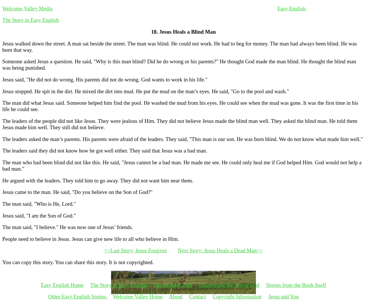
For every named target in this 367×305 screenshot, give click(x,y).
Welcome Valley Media (27, 8)
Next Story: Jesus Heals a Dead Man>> (220, 250)
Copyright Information (237, 296)
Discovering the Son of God (229, 285)
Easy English (291, 8)
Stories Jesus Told (172, 285)
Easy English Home (62, 285)
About (176, 296)
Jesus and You (283, 296)
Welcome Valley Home (137, 296)
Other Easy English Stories (78, 296)
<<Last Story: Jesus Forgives (135, 250)
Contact (197, 296)
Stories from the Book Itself (296, 285)
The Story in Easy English (30, 20)
